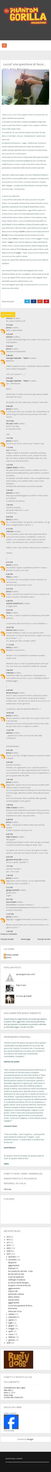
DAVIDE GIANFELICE (14, 603)
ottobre (11, 1314)
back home (12, 1308)
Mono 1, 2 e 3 (9, 1392)
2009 (9, 1248)
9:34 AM (9, 346)
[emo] (8, 327)
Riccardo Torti (11, 423)
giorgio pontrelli (12, 890)
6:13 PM (9, 529)
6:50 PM (9, 834)
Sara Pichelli (11, 902)
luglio (10, 1323)
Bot (36, 210)
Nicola (41, 249)
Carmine (4, 238)
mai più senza (13, 1300)
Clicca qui (7, 1189)
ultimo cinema (13, 1297)
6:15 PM (9, 562)
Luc (7, 450)
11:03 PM (10, 730)
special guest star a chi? (25, 974)
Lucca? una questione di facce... (20, 1305)
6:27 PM (9, 589)
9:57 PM (9, 899)
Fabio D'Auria (11, 807)
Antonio (24, 256)
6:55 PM (9, 857)
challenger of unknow (16, 1280)
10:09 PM (10, 713)
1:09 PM (9, 805)
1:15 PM (9, 447)
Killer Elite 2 (8, 1390)
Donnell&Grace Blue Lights (14, 1388)
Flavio (8, 577)
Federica (15, 238)
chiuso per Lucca (15, 1311)
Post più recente (7, 939)
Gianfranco (5, 263)
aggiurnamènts (14, 1288)
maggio (11, 1328)
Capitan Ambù (11, 467)
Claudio (9, 221)
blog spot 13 (13, 1268)
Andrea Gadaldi (12, 955)
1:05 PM (9, 779)
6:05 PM (9, 517)
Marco (15, 221)
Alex (10, 214)
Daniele (9, 224)
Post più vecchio (43, 939)
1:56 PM (9, 505)
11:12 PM (10, 645)
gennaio (11, 1340)
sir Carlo (41, 235)
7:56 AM (9, 670)
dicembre (12, 1257)
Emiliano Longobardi (10, 1413)
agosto (11, 1320)
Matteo (4, 231)
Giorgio (10, 242)
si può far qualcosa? (16, 1277)
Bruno (16, 217)
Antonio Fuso (11, 630)
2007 (9, 1254)
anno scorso (18, 157)
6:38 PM (9, 819)
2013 (9, 1237)
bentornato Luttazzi (16, 1294)
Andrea (15, 200)
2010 (9, 1245)
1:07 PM (9, 438)
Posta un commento (9, 934)
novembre (12, 1260)
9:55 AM (9, 378)
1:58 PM (9, 875)
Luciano (27, 238)
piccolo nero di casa (16, 1274)
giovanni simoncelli (13, 859)
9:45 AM (9, 690)
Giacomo (24, 249)
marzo (11, 1334)
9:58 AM (9, 406)
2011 (9, 1242)
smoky (45, 217)
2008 (9, 1251)
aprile (10, 1331)
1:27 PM (9, 465)
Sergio (4, 221)
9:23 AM (9, 334)
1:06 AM (9, 931)
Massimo (39, 217)
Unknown (10, 531)
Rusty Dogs (8, 1395)
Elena (37, 214)
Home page (25, 939)
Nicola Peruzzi (11, 693)
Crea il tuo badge (9, 1430)
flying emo (12, 1262)
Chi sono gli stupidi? (24, 996)
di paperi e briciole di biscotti (19, 1285)
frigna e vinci (21, 985)
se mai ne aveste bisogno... (19, 1282)
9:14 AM (9, 325)
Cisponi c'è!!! (13, 1291)
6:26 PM (9, 574)
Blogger (30, 1439)
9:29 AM (9, 762)
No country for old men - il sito (20, 1271)
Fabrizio (26, 217)
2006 (9, 1343)
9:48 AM (9, 355)
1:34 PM (9, 490)
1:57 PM (9, 866)
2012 (9, 1239)
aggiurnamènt (13, 1265)
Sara (28, 203)
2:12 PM (9, 887)
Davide (22, 231)
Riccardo (5, 235)
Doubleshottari (34, 207)
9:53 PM (9, 610)
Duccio (28, 246)
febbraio (12, 1337)
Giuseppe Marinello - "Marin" (17, 358)
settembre (12, 1317)
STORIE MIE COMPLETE (13, 1397)
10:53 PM (10, 627)
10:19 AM (10, 421)
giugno (11, 1325)
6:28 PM (9, 601)
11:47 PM (10, 914)
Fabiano (20, 217)
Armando (37, 224)
